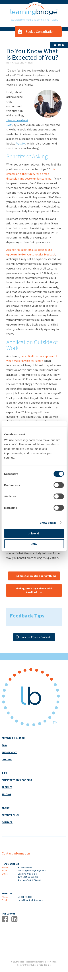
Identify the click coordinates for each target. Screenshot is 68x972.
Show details (48, 522)
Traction (20, 143)
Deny (34, 543)
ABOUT (6, 808)
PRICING (6, 794)
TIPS (4, 773)
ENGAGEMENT (9, 752)
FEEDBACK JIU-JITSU (13, 738)
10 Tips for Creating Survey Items (34, 576)
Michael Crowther (21, 62)
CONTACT (7, 822)
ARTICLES (7, 787)
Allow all (34, 533)
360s (4, 745)
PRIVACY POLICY (10, 815)
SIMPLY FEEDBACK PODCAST (17, 780)
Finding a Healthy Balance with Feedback (34, 590)
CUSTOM (7, 759)
